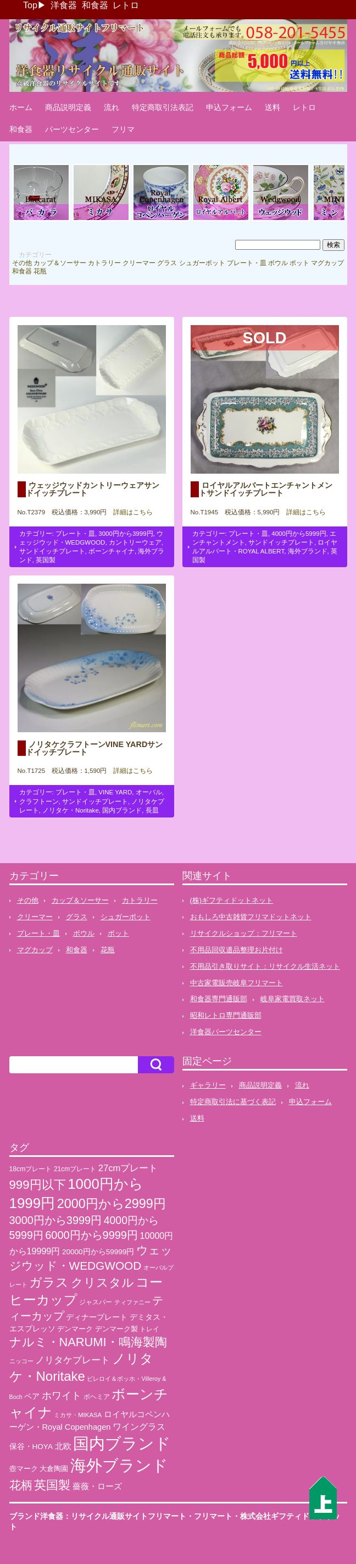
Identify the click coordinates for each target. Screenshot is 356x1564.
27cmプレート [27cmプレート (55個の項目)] (128, 1168)
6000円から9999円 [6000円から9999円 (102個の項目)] (91, 1235)
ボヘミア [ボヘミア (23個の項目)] (97, 1397)
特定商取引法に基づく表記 (233, 1101)
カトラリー (104, 263)
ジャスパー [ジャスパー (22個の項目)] (95, 1301)
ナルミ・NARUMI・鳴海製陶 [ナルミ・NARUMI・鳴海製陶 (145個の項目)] (88, 1342)
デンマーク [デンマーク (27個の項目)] (75, 1329)
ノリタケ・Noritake (70, 810)
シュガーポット (202, 263)
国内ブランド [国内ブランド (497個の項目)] (122, 1443)
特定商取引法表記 (162, 107)
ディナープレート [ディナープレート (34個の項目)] (96, 1317)
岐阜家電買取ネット (292, 999)
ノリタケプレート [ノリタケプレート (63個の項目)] (72, 1359)
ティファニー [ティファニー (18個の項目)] (132, 1302)
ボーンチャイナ (111, 551)
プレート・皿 (246, 263)
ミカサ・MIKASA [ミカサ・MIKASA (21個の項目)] (78, 1415)
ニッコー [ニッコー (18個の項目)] (21, 1361)
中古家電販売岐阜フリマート (236, 983)
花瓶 (40, 271)
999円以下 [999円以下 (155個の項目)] (37, 1185)
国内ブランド (122, 810)
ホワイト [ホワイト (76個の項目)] (61, 1395)
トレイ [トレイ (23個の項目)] (149, 1329)
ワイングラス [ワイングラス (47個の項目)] (139, 1426)
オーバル (149, 792)
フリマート (213, 1516)
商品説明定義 (68, 107)
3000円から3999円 (125, 533)
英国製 (45, 560)
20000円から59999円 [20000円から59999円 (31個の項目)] (98, 1252)
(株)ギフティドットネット (232, 900)
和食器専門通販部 (218, 999)
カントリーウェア (135, 542)
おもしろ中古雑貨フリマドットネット (251, 917)
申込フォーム (229, 107)
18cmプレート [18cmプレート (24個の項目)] (30, 1169)
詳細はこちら (130, 512)
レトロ (126, 5)
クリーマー (139, 263)
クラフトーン (39, 801)
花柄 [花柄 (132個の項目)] (20, 1485)
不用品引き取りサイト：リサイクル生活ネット (265, 966)
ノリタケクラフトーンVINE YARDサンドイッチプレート (94, 748)
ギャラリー (208, 1085)
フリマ (123, 129)
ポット (299, 263)
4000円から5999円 (298, 533)
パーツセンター (72, 129)
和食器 (95, 5)
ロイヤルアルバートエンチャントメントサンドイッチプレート (265, 489)
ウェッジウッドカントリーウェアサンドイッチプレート (92, 489)
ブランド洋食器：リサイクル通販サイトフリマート (97, 1516)
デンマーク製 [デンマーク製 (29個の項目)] (116, 1329)
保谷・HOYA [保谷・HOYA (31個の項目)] (31, 1446)
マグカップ (327, 263)
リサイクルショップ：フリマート (243, 933)
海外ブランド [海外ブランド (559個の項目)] (119, 1465)
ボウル (278, 263)
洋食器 (64, 5)
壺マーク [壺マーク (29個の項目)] (23, 1468)
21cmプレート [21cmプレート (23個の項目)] (75, 1169)
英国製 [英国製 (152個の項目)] (52, 1485)
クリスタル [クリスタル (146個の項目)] (102, 1282)
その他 (22, 263)
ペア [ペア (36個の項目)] (32, 1396)
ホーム (20, 107)
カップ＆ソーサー (60, 263)
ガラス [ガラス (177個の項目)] (49, 1282)
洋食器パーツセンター (226, 1032)
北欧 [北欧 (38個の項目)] (63, 1446)
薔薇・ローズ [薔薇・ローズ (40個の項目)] (97, 1486)
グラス (167, 263)
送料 (272, 107)
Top (30, 5)
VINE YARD (115, 792)
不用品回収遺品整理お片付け (236, 950)
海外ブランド (307, 551)
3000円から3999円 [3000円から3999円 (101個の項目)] (55, 1220)
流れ (111, 107)
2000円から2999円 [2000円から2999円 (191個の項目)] (111, 1204)
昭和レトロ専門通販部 (226, 1015)
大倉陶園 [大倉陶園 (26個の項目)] (54, 1469)
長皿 (152, 810)
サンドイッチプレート (52, 551)
